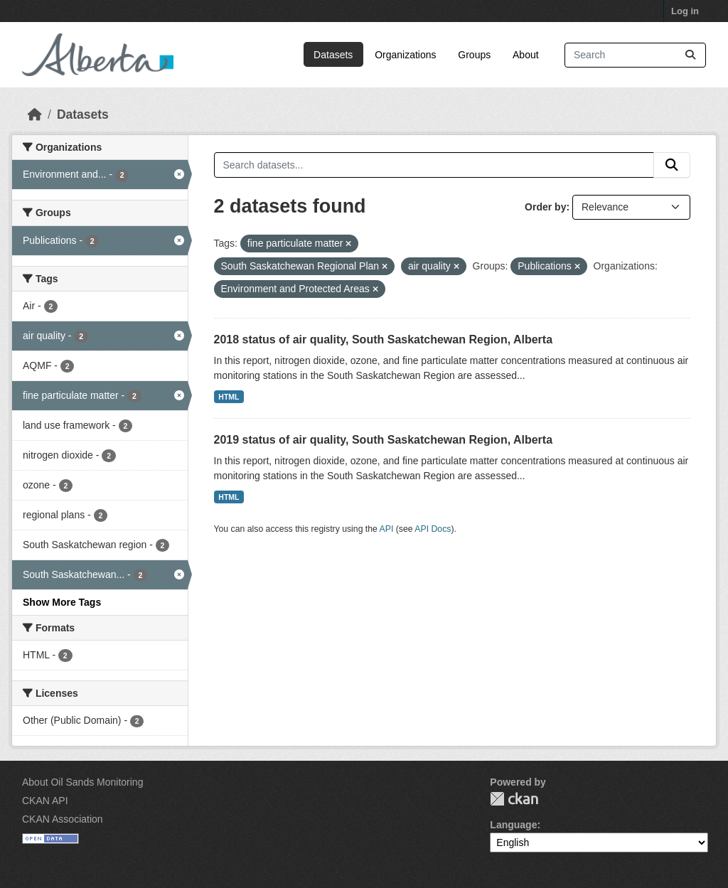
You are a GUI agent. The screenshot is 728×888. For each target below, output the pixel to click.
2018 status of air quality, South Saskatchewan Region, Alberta (383, 339)
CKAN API (45, 800)
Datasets (333, 54)
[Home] (35, 114)
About (526, 54)
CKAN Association (62, 819)
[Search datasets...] (635, 55)
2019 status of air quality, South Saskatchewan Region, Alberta (383, 440)
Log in (685, 11)
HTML (228, 396)
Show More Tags (62, 602)
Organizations (405, 54)
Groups (474, 54)
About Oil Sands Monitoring (82, 782)
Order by (545, 207)
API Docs (432, 529)
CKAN (514, 798)
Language (513, 824)
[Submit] (690, 55)
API (387, 529)
